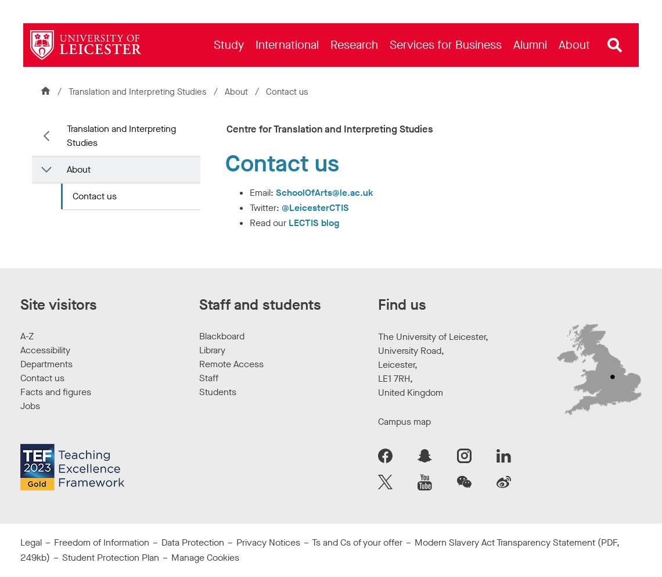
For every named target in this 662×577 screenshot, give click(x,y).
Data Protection (192, 542)
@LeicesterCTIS (315, 208)
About (237, 92)
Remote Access (231, 364)
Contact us (95, 196)
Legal (31, 542)
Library (212, 350)
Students (217, 392)
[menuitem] (229, 45)
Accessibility (45, 350)
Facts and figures (55, 392)
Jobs (30, 406)
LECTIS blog (314, 223)
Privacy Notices (268, 542)
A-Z (27, 336)
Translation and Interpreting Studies (138, 92)
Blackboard (221, 336)
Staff (208, 378)
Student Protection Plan (110, 557)
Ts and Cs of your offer (357, 542)
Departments (46, 364)
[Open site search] (615, 45)
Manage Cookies (205, 557)
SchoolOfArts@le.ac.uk (324, 193)
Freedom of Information (101, 542)
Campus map (404, 421)
